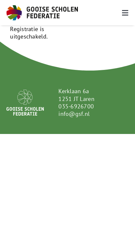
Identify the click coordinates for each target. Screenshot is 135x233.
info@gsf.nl (74, 113)
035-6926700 (76, 106)
